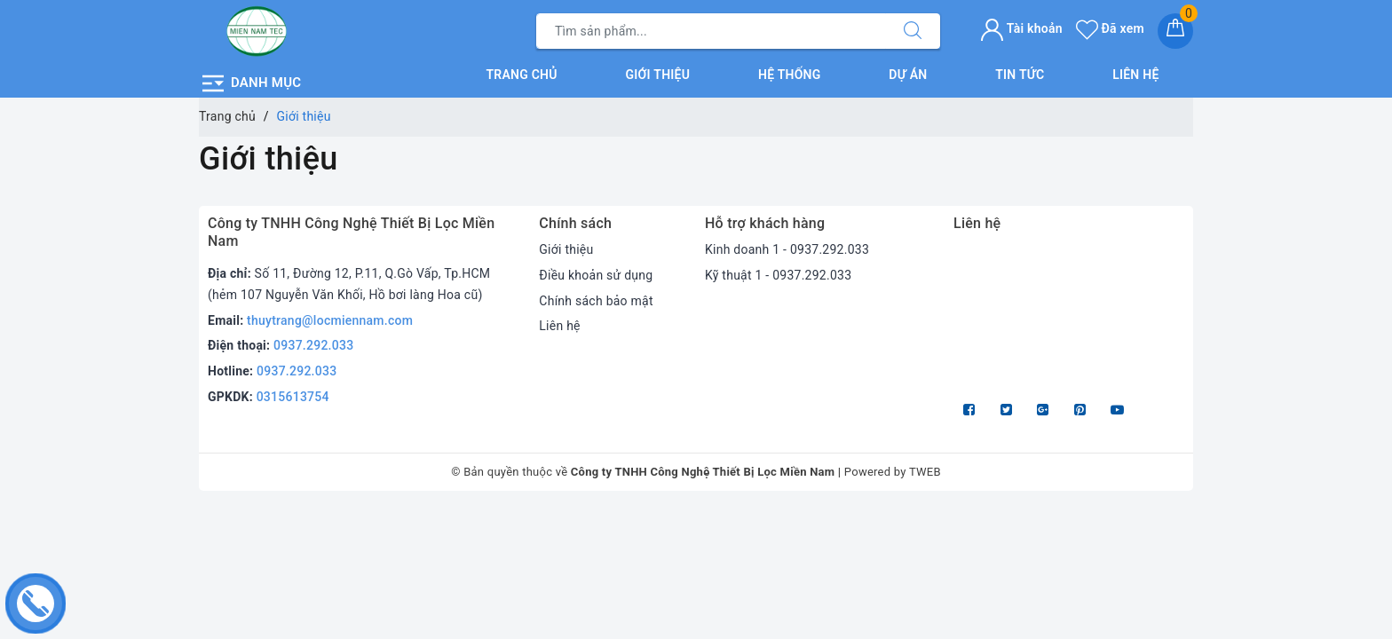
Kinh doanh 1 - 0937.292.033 (787, 249)
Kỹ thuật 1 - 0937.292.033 (778, 275)
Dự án (908, 74)
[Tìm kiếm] (912, 31)
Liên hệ (1135, 74)
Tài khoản (1021, 28)
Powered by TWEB (892, 471)
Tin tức (1019, 74)
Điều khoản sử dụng (595, 275)
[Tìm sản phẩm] (711, 31)
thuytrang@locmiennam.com (330, 320)
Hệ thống (789, 74)
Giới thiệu (658, 74)
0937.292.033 (313, 345)
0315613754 (293, 397)
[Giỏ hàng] (1175, 31)
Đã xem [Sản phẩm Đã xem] (1110, 28)
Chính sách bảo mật (595, 301)
